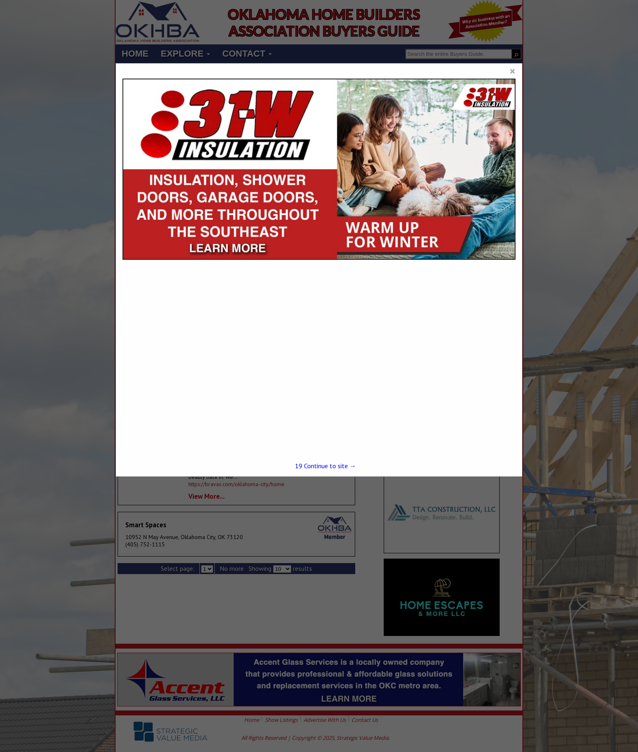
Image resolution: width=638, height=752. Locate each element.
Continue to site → (325, 466)
